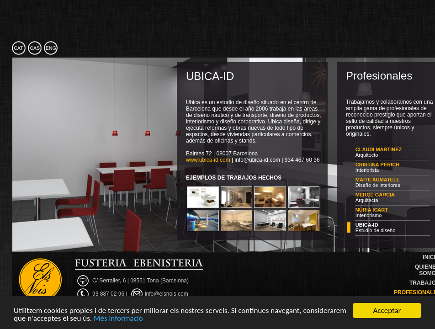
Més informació (118, 319)
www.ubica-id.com (208, 160)
